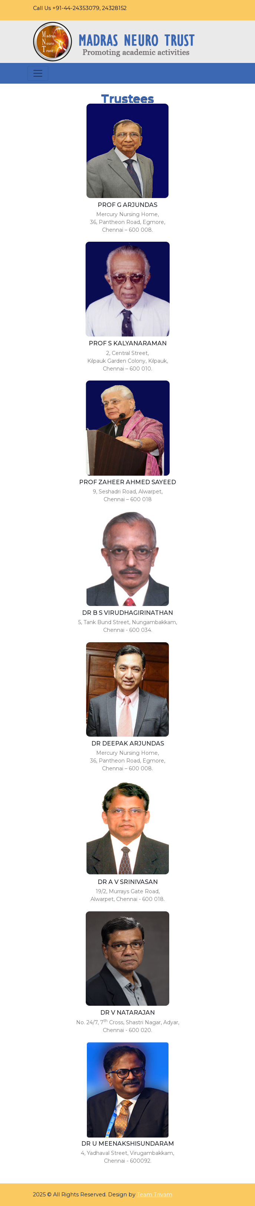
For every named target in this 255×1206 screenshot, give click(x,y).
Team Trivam (154, 1194)
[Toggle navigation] (37, 73)
